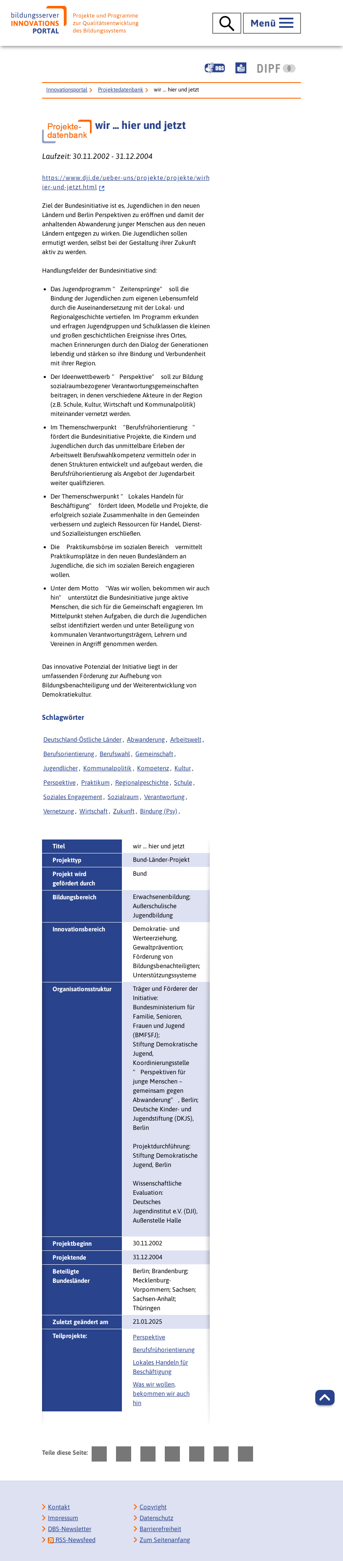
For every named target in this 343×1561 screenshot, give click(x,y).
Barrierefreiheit (160, 1528)
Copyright (153, 1506)
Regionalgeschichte (142, 782)
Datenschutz (156, 1517)
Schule (183, 782)
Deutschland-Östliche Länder (82, 739)
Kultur (182, 768)
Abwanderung (146, 739)
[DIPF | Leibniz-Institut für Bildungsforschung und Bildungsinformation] (276, 68)
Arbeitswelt (185, 739)
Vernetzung (58, 811)
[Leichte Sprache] (241, 68)
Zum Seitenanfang (165, 1539)
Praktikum (95, 782)
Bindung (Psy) (158, 811)
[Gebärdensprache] (214, 68)
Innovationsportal (66, 89)
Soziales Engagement (72, 796)
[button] (325, 1397)
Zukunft (124, 811)
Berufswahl (115, 753)
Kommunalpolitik (107, 768)
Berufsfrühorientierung (164, 1349)
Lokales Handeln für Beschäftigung (160, 1367)
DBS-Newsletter (69, 1528)
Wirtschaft (93, 811)
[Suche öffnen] (226, 23)
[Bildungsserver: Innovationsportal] (74, 20)
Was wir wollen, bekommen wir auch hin (161, 1393)
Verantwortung (164, 796)
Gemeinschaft (154, 753)
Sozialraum (123, 796)
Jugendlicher (60, 768)
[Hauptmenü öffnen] (272, 23)
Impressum (63, 1517)
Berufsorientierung (68, 753)
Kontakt (59, 1506)
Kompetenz (153, 768)
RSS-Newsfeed (71, 1539)
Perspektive (59, 782)
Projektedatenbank (120, 89)
